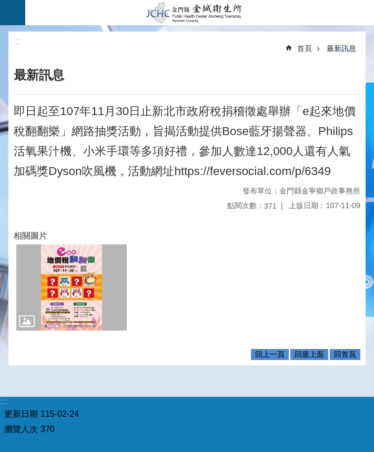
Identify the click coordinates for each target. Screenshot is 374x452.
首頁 (304, 48)
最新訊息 (341, 48)
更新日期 (21, 413)
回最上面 (309, 354)
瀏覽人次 (21, 429)
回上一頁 (270, 354)
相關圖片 (30, 235)
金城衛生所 (199, 12)
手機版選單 (12, 12)
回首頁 (345, 354)
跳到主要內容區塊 (5, 5)
